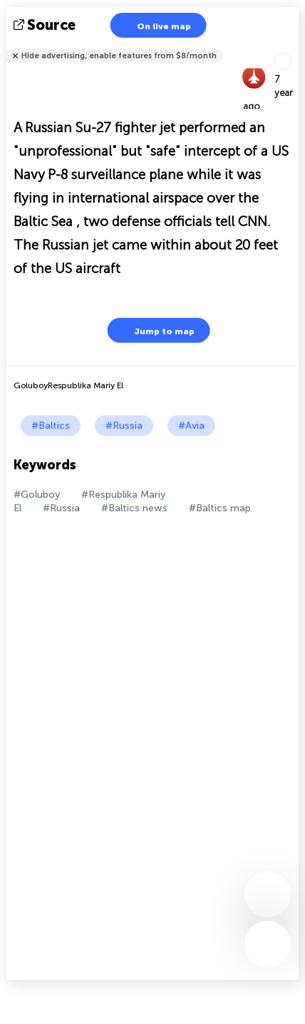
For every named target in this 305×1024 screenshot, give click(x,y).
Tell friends (292, 46)
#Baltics (50, 426)
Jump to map (155, 330)
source (46, 24)
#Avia (191, 426)
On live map (155, 25)
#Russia (124, 426)
